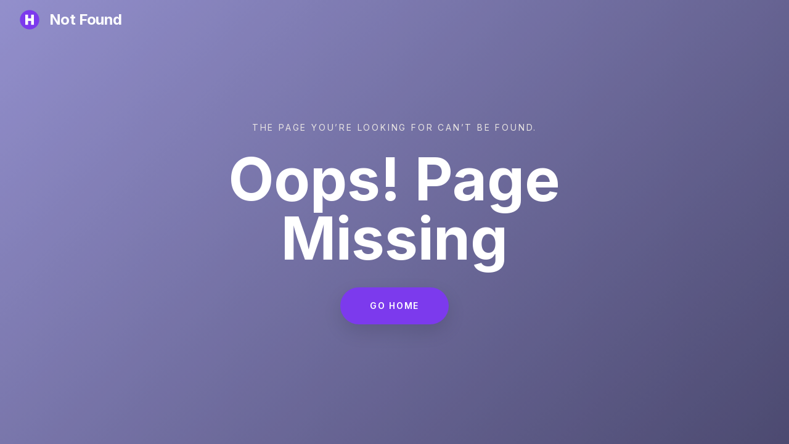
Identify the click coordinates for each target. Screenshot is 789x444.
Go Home (394, 307)
